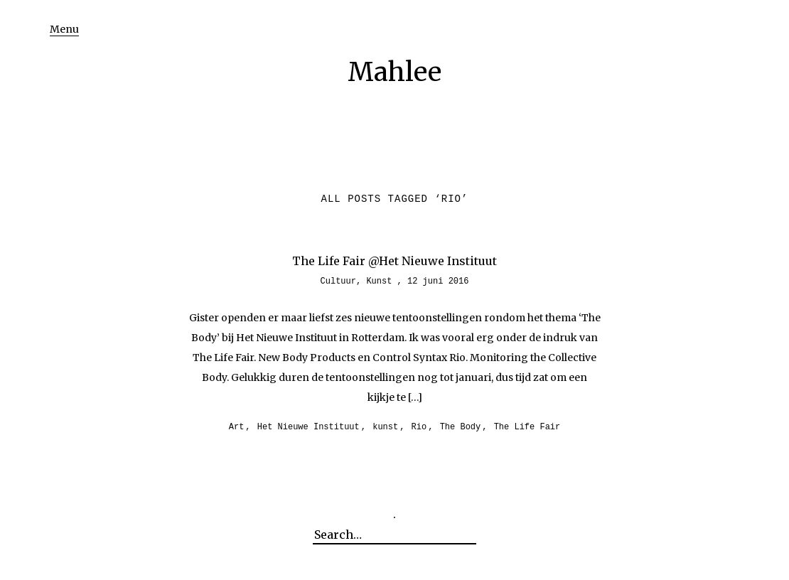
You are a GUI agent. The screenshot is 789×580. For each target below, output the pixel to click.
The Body (460, 427)
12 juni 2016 (437, 281)
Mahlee (394, 72)
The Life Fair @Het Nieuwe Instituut (394, 261)
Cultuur (338, 281)
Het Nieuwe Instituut (308, 427)
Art (237, 427)
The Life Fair (527, 427)
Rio (419, 427)
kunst (385, 427)
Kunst (379, 281)
